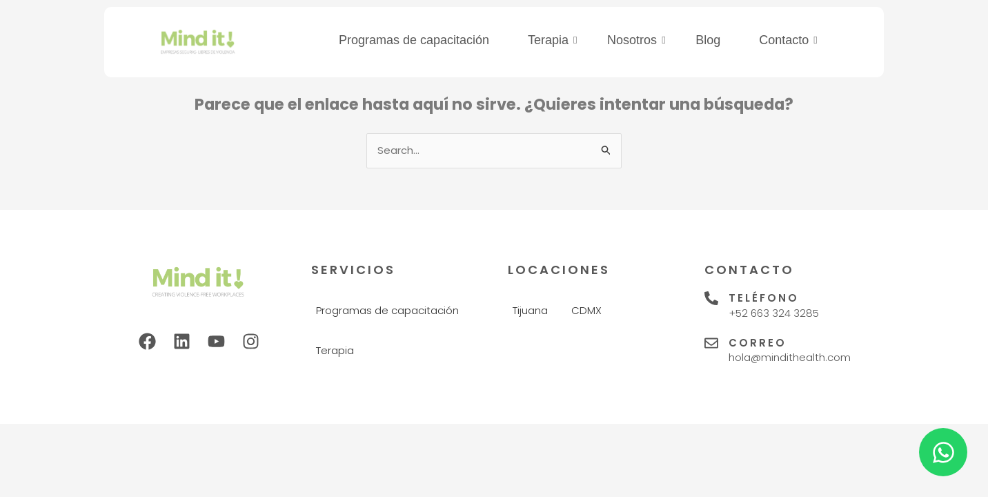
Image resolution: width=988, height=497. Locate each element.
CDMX (586, 310)
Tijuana (530, 310)
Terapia (552, 40)
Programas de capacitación (414, 40)
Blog (707, 40)
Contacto (788, 40)
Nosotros (636, 40)
